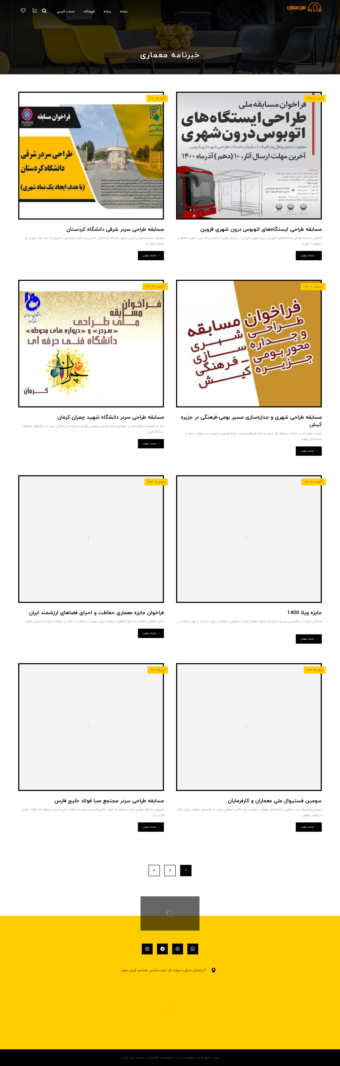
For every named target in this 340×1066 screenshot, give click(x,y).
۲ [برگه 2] (170, 870)
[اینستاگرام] (177, 949)
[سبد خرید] (34, 10)
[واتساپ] (192, 949)
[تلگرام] (162, 949)
